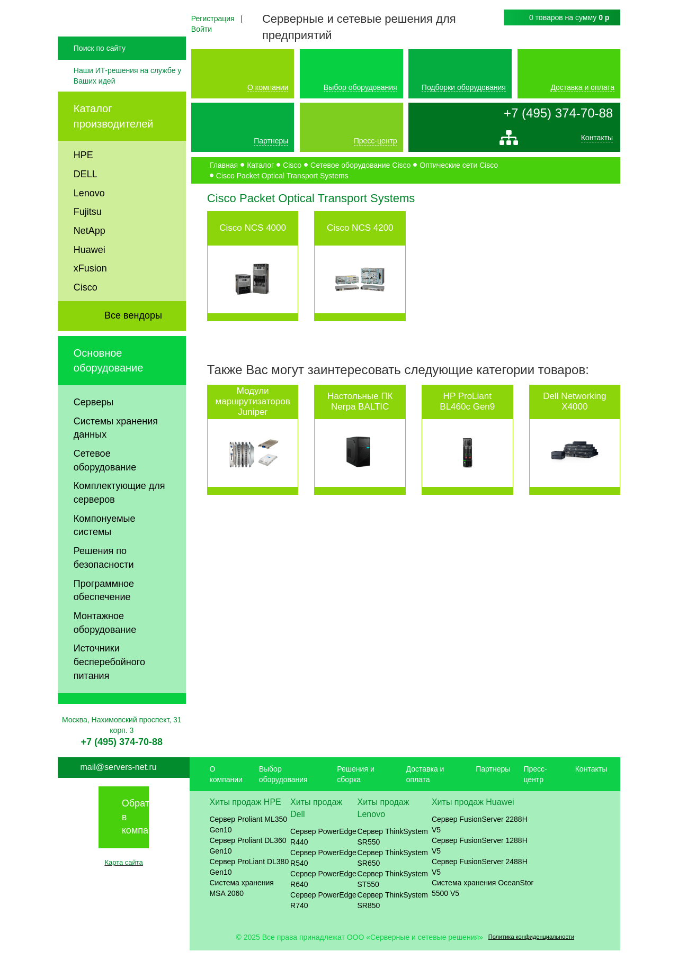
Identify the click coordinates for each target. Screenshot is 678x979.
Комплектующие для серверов (119, 521)
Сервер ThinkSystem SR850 (393, 928)
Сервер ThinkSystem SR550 (393, 865)
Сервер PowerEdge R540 (323, 886)
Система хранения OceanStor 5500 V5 (482, 916)
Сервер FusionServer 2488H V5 (480, 895)
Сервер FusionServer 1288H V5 (480, 874)
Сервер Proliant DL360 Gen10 (247, 874)
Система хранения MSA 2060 (241, 916)
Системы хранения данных (116, 456)
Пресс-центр (375, 141)
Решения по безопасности (104, 586)
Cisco (85, 316)
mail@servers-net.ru (118, 795)
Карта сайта (123, 891)
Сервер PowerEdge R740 (323, 928)
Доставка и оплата (582, 87)
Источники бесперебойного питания (109, 690)
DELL (85, 202)
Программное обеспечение (104, 619)
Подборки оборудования (464, 87)
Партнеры (271, 141)
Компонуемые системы (105, 554)
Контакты (597, 140)
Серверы (93, 430)
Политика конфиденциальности (531, 965)
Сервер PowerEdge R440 (323, 865)
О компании (267, 87)
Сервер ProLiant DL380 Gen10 (249, 895)
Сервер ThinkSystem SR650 (393, 886)
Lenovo (89, 221)
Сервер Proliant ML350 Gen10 (248, 853)
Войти (201, 29)
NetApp (89, 259)
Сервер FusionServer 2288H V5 (480, 853)
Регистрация (213, 18)
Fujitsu (88, 240)
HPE (83, 183)
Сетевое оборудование (105, 489)
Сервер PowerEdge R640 (323, 907)
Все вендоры (133, 344)
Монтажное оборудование (105, 651)
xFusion (90, 297)
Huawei (89, 278)
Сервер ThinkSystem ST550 (393, 907)
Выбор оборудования (360, 87)
